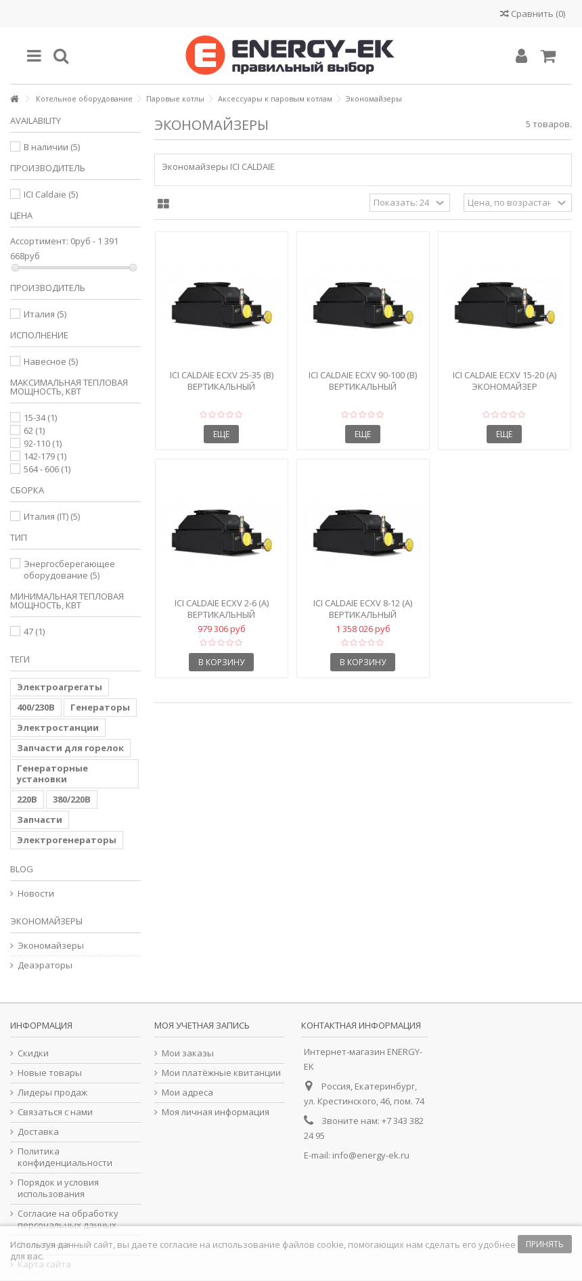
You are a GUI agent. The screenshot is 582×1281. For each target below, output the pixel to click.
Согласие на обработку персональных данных (68, 1219)
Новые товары (50, 1073)
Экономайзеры (51, 945)
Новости (36, 893)
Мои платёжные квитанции (221, 1073)
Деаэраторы (45, 965)
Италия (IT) (52, 516)
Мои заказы (188, 1053)
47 (34, 631)
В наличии (52, 147)
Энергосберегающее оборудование (69, 569)
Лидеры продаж (52, 1092)
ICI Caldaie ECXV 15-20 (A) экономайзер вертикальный (504, 386)
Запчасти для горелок (70, 748)
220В (27, 799)
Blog (21, 869)
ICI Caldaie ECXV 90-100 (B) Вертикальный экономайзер (363, 386)
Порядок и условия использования (58, 1188)
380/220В (72, 799)
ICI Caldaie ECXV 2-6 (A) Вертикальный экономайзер (222, 614)
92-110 (43, 443)
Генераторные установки (52, 773)
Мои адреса (187, 1092)
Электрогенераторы (66, 840)
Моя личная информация (215, 1112)
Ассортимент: (39, 241)
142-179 (45, 456)
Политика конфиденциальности (65, 1157)
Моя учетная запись (202, 1025)
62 (34, 430)
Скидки (33, 1053)
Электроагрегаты (59, 687)
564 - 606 (47, 469)
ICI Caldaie (51, 194)
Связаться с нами (55, 1112)
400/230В (36, 707)
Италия (45, 314)
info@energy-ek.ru (370, 1155)
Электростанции (58, 727)
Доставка (38, 1132)
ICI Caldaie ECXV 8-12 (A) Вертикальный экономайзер (362, 614)
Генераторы (100, 707)
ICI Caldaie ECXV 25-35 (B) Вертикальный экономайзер (221, 386)
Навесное (51, 361)
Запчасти (39, 819)
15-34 (40, 417)
